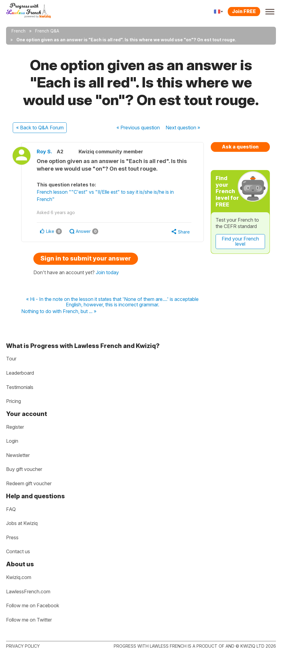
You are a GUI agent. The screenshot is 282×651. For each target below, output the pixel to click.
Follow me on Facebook (32, 605)
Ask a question (240, 147)
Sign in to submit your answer (85, 258)
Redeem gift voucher (29, 483)
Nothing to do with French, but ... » (58, 311)
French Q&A (47, 30)
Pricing (13, 401)
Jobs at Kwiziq (22, 523)
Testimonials (19, 387)
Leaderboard (20, 373)
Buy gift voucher (24, 469)
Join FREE (244, 11)
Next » (183, 127)
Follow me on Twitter (29, 620)
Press (12, 537)
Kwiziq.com (18, 577)
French (18, 30)
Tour (11, 359)
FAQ (11, 509)
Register (15, 427)
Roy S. (44, 151)
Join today (107, 272)
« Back (40, 127)
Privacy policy (23, 646)
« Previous (138, 127)
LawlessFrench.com (28, 591)
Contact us (18, 551)
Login (12, 441)
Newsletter (18, 455)
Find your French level (240, 241)
